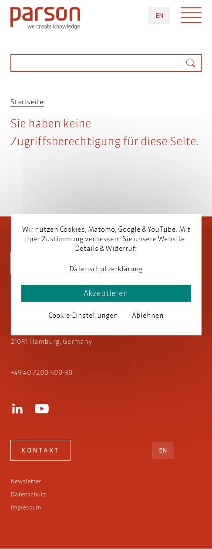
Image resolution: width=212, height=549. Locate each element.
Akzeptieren (106, 293)
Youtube (42, 409)
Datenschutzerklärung (106, 268)
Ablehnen (148, 315)
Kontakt (40, 450)
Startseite (27, 101)
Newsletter (25, 481)
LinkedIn (17, 409)
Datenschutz (28, 494)
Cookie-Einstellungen (83, 315)
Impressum (25, 507)
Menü (191, 17)
